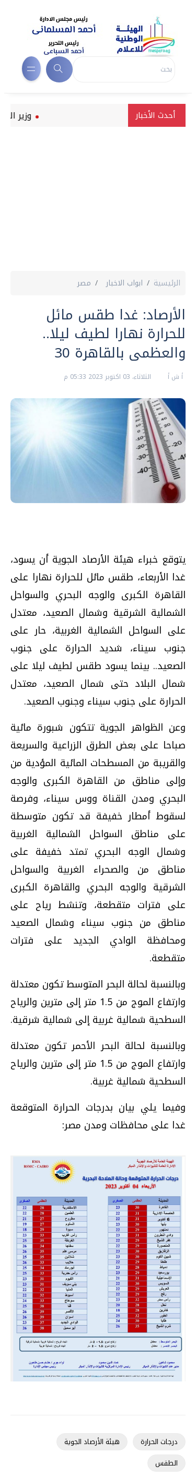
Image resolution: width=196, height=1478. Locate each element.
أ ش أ (174, 377)
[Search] (124, 69)
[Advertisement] (98, 200)
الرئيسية (167, 283)
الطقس (166, 1463)
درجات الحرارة (159, 1441)
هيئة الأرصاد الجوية (92, 1441)
